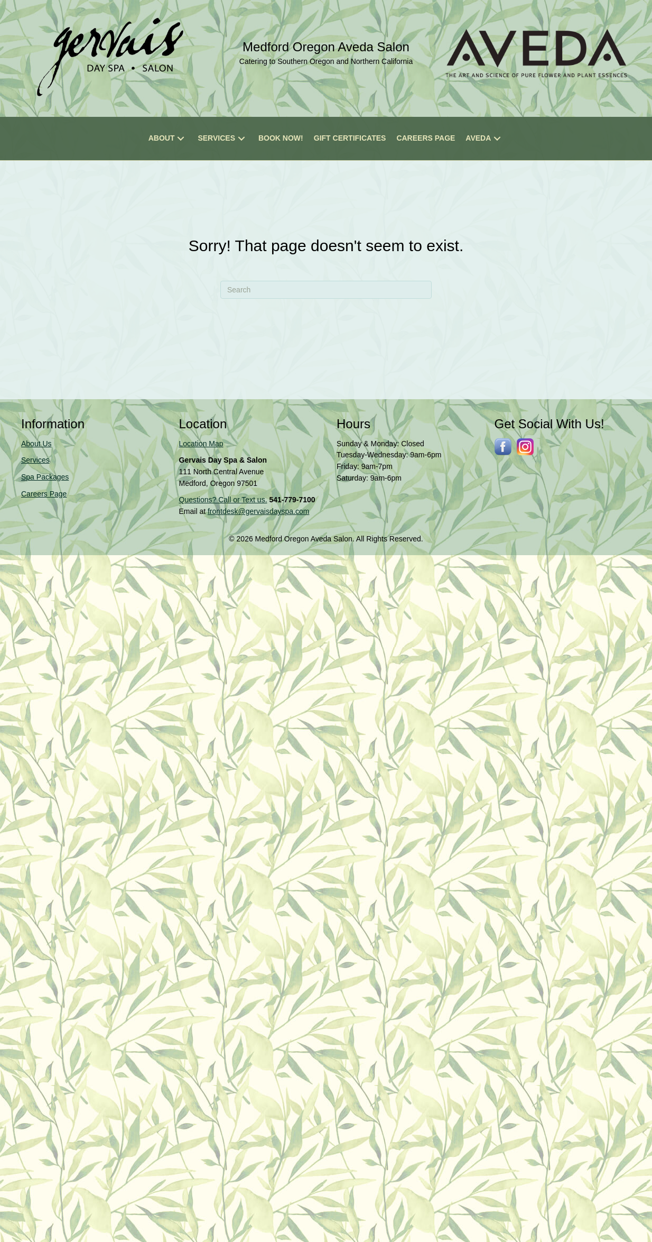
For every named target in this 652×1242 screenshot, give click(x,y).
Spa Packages (45, 477)
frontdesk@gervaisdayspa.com (258, 511)
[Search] (326, 290)
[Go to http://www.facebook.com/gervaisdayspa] (503, 446)
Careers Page (44, 494)
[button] (180, 139)
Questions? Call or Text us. (223, 499)
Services (35, 460)
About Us (36, 443)
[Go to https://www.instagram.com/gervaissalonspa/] (525, 446)
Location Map (201, 443)
